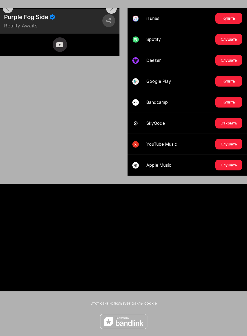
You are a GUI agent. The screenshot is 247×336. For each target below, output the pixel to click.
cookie (150, 303)
